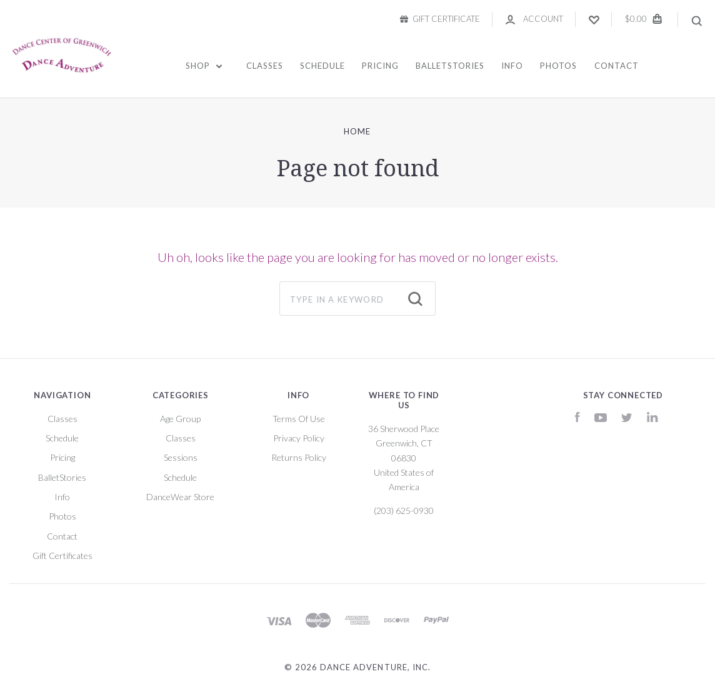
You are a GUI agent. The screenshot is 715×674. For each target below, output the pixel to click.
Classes (264, 66)
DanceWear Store (180, 496)
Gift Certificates (62, 555)
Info (512, 66)
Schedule (322, 66)
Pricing (380, 66)
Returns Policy (298, 457)
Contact (616, 66)
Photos (558, 66)
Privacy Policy (298, 438)
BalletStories (450, 66)
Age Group (180, 418)
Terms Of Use (298, 418)
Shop (204, 66)
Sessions (181, 457)
